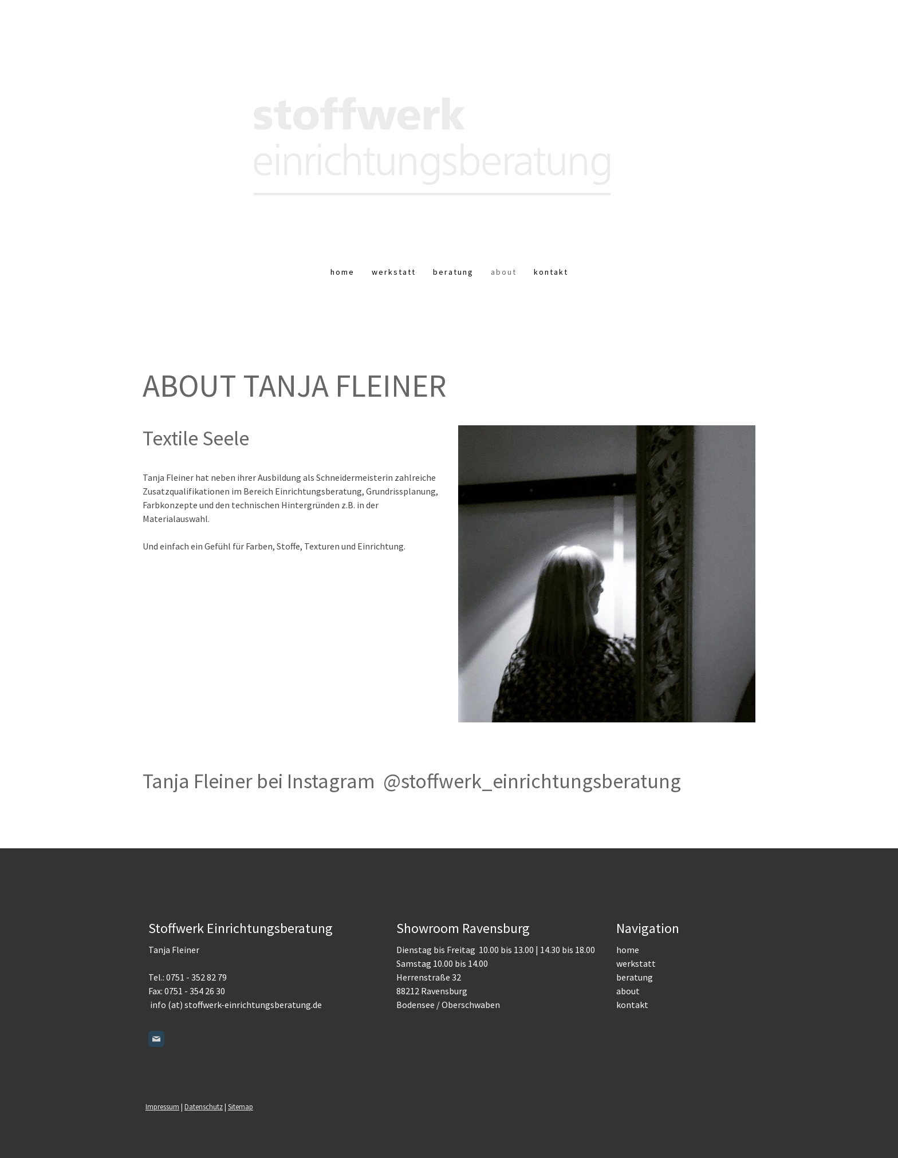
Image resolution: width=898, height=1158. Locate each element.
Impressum (162, 1106)
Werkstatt (394, 272)
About (504, 272)
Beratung (453, 272)
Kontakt (551, 272)
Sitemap (240, 1106)
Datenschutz (203, 1106)
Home (342, 272)
